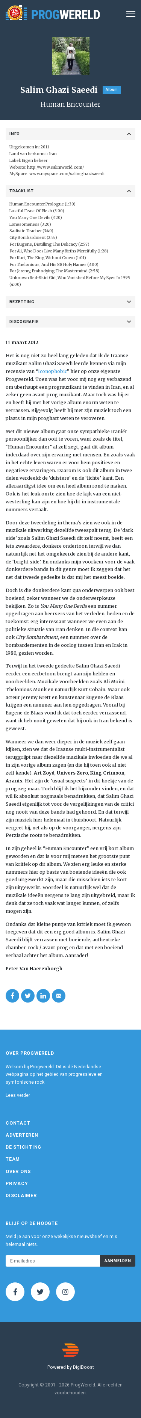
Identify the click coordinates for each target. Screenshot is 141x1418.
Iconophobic (52, 371)
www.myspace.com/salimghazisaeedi (67, 173)
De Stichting (23, 1147)
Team (13, 1159)
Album (112, 89)
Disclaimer (21, 1195)
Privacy (17, 1183)
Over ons (18, 1171)
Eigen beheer (34, 160)
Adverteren (22, 1135)
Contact (18, 1123)
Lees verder (18, 1095)
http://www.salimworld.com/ (55, 167)
